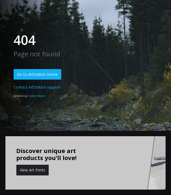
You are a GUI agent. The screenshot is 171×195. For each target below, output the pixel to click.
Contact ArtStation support (37, 87)
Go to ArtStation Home (37, 74)
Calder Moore (36, 96)
